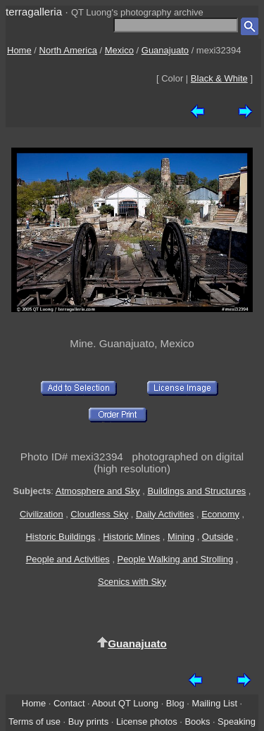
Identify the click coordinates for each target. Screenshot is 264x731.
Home (19, 50)
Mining (181, 536)
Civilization (41, 514)
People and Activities (68, 559)
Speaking (237, 721)
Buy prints (88, 721)
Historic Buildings (60, 536)
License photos (146, 721)
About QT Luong (125, 703)
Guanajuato (165, 50)
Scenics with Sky (132, 581)
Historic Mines (131, 536)
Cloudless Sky (99, 514)
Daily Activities (165, 514)
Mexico (119, 50)
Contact (69, 703)
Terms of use (34, 721)
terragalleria (34, 12)
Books (197, 721)
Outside (217, 536)
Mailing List (214, 703)
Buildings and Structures (196, 491)
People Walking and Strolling (176, 559)
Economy (220, 514)
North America (68, 50)
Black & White (219, 78)
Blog (175, 703)
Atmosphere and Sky (98, 491)
